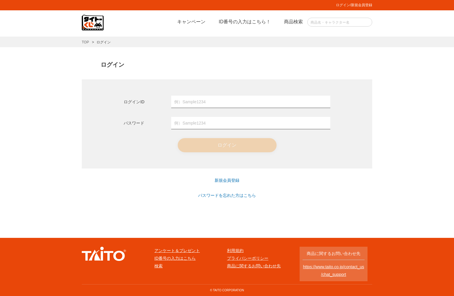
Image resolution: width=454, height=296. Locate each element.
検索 (158, 266)
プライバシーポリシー (247, 258)
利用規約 (235, 250)
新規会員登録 (227, 180)
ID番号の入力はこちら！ (245, 21)
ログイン (227, 145)
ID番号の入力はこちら (175, 258)
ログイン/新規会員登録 (354, 5)
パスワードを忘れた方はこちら (227, 195)
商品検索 (293, 21)
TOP (85, 42)
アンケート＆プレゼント (177, 250)
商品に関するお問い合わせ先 (254, 266)
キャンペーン (191, 21)
